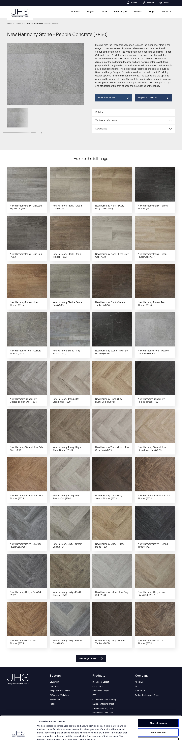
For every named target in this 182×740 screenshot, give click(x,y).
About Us (139, 682)
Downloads (101, 129)
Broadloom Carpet (100, 682)
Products (75, 12)
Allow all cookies (158, 702)
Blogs (151, 12)
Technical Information (106, 120)
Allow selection (158, 712)
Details (99, 112)
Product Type (120, 12)
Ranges (90, 12)
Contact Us (166, 12)
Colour (104, 12)
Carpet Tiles (97, 686)
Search (132, 2)
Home (9, 23)
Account (148, 2)
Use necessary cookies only (158, 721)
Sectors (137, 12)
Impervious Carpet (100, 691)
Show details (149, 734)
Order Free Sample (113, 97)
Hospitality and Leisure (60, 691)
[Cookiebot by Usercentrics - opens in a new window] (18, 734)
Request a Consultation (153, 97)
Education (54, 682)
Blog (137, 686)
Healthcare (55, 686)
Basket (164, 2)
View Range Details (91, 658)
